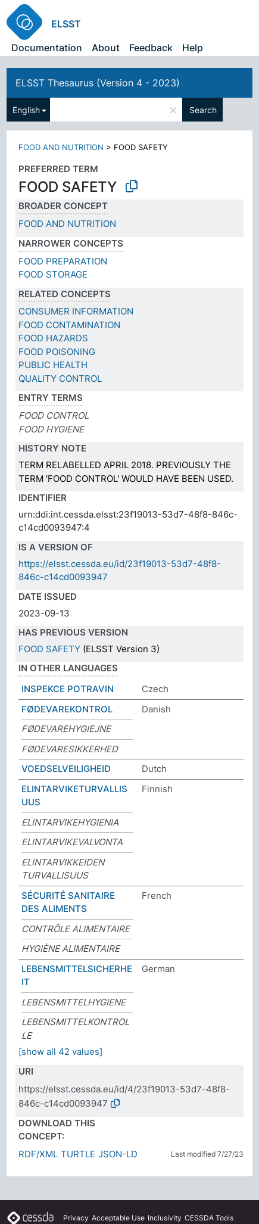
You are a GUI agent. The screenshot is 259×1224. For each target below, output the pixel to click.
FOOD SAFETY (49, 649)
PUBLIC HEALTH (53, 364)
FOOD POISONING (56, 351)
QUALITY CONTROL (60, 378)
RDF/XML (38, 1154)
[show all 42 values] (60, 1051)
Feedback (151, 48)
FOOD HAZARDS (53, 338)
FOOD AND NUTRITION (61, 147)
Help (192, 48)
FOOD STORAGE (53, 274)
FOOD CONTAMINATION (69, 325)
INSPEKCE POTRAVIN (67, 688)
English (26, 110)
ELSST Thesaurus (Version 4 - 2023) (97, 83)
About (106, 48)
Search (203, 110)
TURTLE (78, 1154)
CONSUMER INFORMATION (75, 311)
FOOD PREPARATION (62, 261)
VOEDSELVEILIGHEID (66, 768)
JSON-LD (118, 1154)
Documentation (46, 48)
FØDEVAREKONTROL (67, 709)
